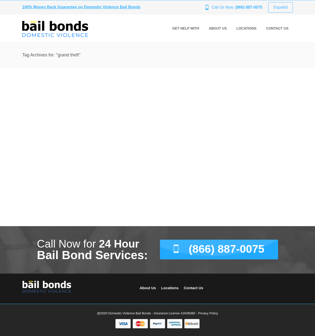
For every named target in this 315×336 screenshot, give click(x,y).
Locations (246, 28)
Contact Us (277, 28)
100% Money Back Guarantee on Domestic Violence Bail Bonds (81, 7)
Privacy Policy (208, 313)
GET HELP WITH (185, 28)
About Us (218, 28)
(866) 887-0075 (227, 249)
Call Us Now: (237, 7)
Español (280, 7)
